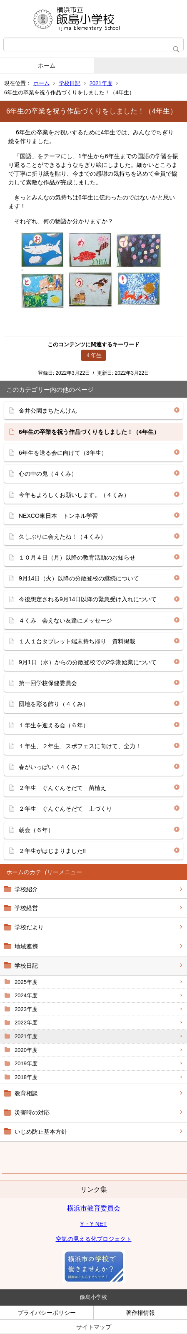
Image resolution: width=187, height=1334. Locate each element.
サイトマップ (93, 1327)
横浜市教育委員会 (93, 1208)
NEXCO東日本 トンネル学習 (58, 515)
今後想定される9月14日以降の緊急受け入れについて (88, 599)
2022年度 (26, 1022)
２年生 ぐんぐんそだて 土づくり (68, 808)
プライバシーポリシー (46, 1312)
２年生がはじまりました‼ (52, 850)
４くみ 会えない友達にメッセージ (65, 620)
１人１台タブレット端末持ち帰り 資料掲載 (77, 641)
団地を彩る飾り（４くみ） (54, 704)
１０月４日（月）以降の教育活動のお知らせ (77, 557)
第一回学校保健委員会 (48, 683)
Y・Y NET (93, 1224)
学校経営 (26, 908)
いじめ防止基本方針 (41, 1131)
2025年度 (26, 982)
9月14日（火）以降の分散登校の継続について (79, 578)
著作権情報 (140, 1312)
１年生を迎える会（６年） (54, 725)
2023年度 (26, 1009)
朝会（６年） (36, 830)
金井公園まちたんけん (48, 410)
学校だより (29, 927)
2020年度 (26, 1050)
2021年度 (101, 83)
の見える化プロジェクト (99, 1239)
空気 (61, 1239)
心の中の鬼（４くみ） (48, 473)
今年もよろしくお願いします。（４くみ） (74, 495)
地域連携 (26, 946)
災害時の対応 (32, 1112)
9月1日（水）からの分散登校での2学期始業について (88, 662)
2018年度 (26, 1077)
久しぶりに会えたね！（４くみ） (62, 536)
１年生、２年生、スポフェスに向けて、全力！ (80, 746)
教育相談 (26, 1093)
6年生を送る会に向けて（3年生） (63, 452)
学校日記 (69, 83)
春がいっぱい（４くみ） (51, 767)
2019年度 (26, 1063)
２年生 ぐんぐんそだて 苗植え (62, 787)
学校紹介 (26, 889)
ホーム (46, 65)
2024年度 (26, 995)
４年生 (93, 355)
